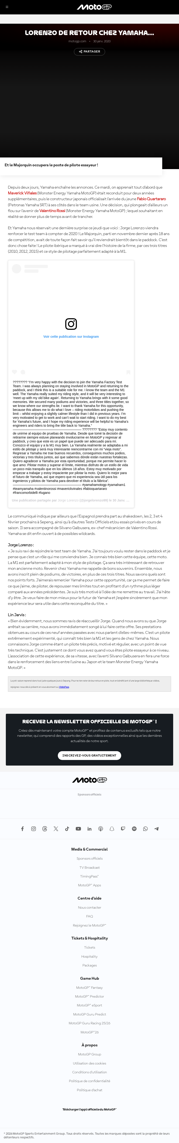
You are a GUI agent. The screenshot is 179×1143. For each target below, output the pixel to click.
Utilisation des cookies (89, 1063)
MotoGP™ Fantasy (89, 988)
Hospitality (89, 957)
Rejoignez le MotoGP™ (89, 925)
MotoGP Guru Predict (89, 1014)
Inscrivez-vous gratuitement (89, 755)
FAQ (89, 916)
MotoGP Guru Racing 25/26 (89, 1023)
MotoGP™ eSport (89, 1005)
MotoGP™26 (90, 1032)
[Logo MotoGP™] (94, 7)
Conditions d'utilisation (89, 1072)
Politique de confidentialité (89, 1081)
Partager (89, 51)
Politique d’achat (89, 1090)
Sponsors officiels (90, 859)
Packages (90, 965)
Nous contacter (89, 908)
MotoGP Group (89, 1054)
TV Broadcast (89, 868)
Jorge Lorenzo (68, 500)
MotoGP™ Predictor (89, 997)
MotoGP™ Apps (89, 885)
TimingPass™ (89, 876)
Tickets (89, 948)
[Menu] (7, 7)
